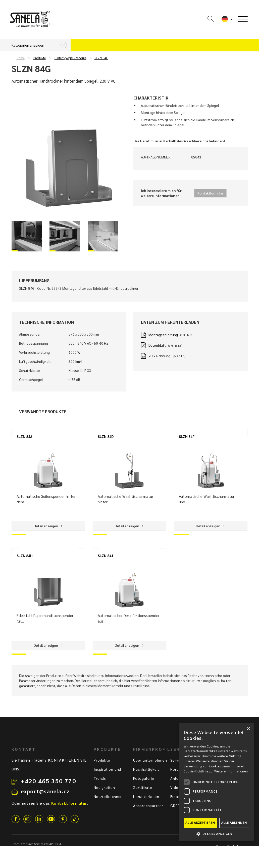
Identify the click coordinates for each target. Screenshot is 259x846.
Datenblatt (157, 345)
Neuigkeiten (104, 787)
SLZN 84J (105, 555)
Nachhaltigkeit (146, 769)
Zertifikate (142, 787)
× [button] (248, 729)
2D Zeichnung (159, 355)
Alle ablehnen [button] (234, 823)
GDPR (175, 805)
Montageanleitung (163, 334)
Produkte (39, 58)
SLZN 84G (101, 58)
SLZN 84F (186, 436)
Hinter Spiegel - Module (70, 58)
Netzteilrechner (108, 796)
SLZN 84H (25, 555)
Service (176, 760)
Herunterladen (146, 796)
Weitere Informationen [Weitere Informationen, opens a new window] (231, 771)
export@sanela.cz (45, 791)
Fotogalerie (143, 778)
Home (21, 58)
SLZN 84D (106, 436)
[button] (216, 833)
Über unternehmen (150, 760)
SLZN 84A (24, 436)
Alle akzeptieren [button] (200, 823)
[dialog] (216, 782)
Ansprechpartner (148, 805)
